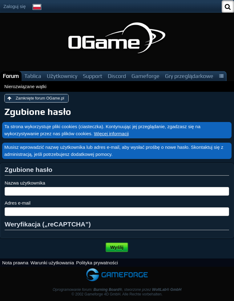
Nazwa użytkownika (25, 182)
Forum (11, 76)
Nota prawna (15, 262)
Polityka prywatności (97, 262)
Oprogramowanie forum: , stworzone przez (117, 289)
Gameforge (145, 76)
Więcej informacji (111, 133)
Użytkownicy (62, 76)
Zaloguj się (14, 6)
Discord (117, 76)
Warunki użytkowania (52, 262)
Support (92, 76)
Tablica (32, 76)
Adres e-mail (17, 202)
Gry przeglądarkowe (189, 76)
